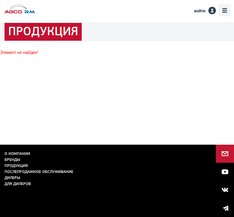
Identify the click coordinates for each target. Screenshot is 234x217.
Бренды (12, 159)
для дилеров (18, 183)
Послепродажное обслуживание (39, 171)
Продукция (16, 165)
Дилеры (12, 177)
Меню (224, 10)
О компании (17, 153)
